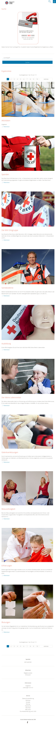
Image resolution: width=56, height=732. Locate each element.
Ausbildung (6, 343)
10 (37, 79)
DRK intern (28, 709)
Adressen (28, 700)
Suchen (27, 62)
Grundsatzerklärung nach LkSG (28, 711)
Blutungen (6, 622)
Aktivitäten (6, 120)
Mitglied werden (28, 673)
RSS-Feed (28, 707)
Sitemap (28, 704)
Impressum (28, 706)
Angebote (28, 686)
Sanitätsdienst (7, 288)
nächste (46, 79)
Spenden (5, 174)
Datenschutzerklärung (28, 698)
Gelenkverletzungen (10, 452)
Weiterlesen (7, 126)
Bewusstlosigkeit (8, 509)
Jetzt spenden (28, 662)
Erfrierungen (7, 566)
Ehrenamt (28, 675)
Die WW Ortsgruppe (10, 230)
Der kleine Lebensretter (11, 397)
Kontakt (28, 702)
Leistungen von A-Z (28, 687)
